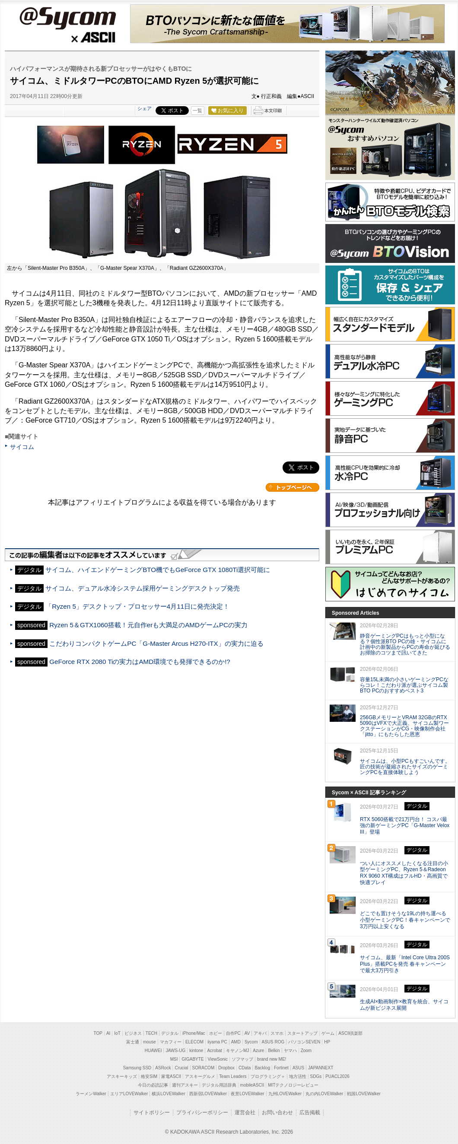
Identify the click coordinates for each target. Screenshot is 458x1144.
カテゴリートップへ (292, 487)
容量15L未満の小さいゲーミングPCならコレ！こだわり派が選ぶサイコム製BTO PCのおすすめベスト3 (404, 685)
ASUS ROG (273, 1042)
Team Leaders (232, 1076)
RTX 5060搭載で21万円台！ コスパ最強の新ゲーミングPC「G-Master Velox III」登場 (404, 825)
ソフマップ (242, 1059)
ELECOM (194, 1042)
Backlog (262, 1067)
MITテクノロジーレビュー (293, 1085)
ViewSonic (218, 1059)
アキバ (260, 1033)
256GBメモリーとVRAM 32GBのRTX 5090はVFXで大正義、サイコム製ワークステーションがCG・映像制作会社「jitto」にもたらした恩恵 (404, 725)
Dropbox (226, 1067)
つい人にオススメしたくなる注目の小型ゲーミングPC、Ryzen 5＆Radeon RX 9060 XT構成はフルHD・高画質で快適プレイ (404, 872)
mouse (149, 1042)
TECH (151, 1033)
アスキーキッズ (122, 1076)
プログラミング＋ (268, 1076)
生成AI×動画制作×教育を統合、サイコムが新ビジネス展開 (404, 1005)
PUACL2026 (337, 1076)
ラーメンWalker (91, 1093)
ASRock (163, 1067)
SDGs (316, 1076)
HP (327, 1042)
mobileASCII (252, 1085)
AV (247, 1033)
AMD (236, 1042)
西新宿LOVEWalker (208, 1093)
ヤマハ (290, 1050)
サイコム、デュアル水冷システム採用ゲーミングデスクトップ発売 (142, 588)
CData (245, 1067)
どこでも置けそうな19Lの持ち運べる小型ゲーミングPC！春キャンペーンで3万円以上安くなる (405, 919)
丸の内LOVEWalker (324, 1093)
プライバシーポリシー (202, 1112)
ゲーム (327, 1033)
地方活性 (297, 1076)
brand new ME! (271, 1059)
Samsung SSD (137, 1067)
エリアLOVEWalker (129, 1093)
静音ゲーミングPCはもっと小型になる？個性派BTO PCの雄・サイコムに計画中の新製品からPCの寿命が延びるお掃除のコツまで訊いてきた (405, 644)
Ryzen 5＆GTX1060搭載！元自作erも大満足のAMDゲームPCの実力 (148, 625)
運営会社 (245, 1112)
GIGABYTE (192, 1059)
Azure (258, 1050)
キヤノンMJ (237, 1050)
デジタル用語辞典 (219, 1085)
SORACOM (203, 1067)
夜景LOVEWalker (247, 1093)
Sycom (251, 1042)
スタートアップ (302, 1033)
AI (108, 1033)
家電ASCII (171, 1076)
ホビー (215, 1033)
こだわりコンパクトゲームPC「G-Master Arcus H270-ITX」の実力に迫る (156, 643)
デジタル (169, 1033)
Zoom (306, 1050)
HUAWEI (153, 1050)
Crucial (181, 1067)
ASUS (298, 1067)
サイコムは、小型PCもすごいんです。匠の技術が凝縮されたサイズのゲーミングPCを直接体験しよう (405, 766)
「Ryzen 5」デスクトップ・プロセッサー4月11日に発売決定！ (137, 606)
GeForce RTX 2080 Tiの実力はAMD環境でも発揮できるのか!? (139, 661)
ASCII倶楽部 (350, 1033)
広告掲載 (309, 1112)
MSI (174, 1059)
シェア (144, 108)
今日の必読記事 (153, 1085)
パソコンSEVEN (304, 1042)
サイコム (22, 446)
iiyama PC (217, 1042)
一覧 (197, 110)
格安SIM (149, 1076)
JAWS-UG (175, 1050)
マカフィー (170, 1042)
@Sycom (67, 18)
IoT (117, 1033)
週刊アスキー (185, 1085)
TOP (98, 1033)
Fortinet (281, 1067)
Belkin (274, 1050)
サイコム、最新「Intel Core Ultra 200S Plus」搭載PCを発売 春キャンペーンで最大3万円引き (405, 963)
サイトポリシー (152, 1112)
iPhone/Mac (193, 1033)
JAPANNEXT (320, 1067)
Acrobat (214, 1050)
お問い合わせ (277, 1112)
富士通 (132, 1042)
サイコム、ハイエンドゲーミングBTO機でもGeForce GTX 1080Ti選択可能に (157, 569)
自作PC (233, 1033)
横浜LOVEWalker (168, 1093)
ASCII (67, 38)
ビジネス (133, 1033)
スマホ (276, 1033)
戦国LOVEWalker (363, 1093)
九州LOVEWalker (285, 1093)
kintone (196, 1050)
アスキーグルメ (200, 1076)
